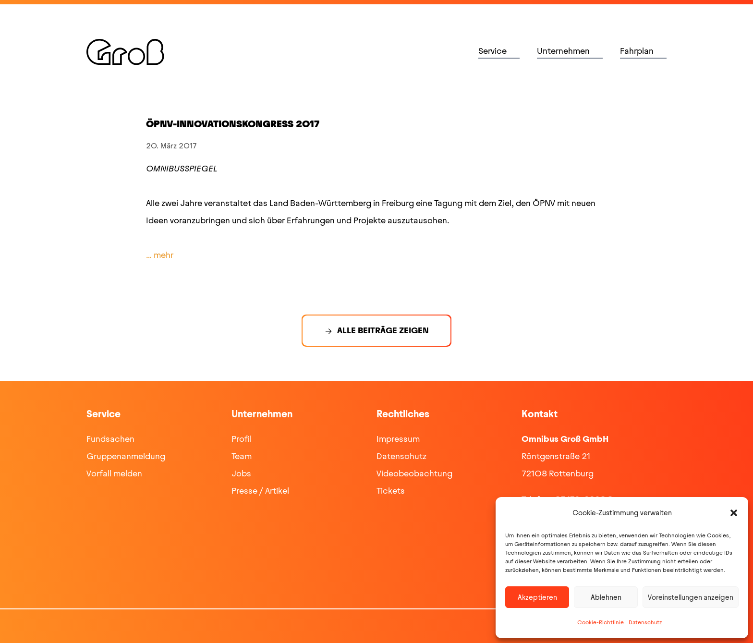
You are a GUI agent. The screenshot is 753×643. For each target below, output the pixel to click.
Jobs (241, 473)
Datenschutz (645, 622)
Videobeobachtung (414, 473)
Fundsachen (110, 439)
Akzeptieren (537, 597)
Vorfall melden (114, 473)
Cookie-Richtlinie (600, 622)
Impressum (398, 439)
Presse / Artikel (260, 490)
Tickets (390, 490)
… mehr (159, 255)
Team (241, 456)
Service (492, 51)
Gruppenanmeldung (125, 456)
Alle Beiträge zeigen (383, 330)
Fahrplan (637, 51)
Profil (241, 439)
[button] (734, 513)
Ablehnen (606, 597)
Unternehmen (563, 51)
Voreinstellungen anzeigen (690, 597)
